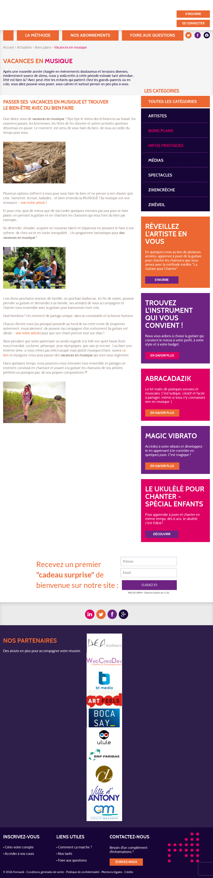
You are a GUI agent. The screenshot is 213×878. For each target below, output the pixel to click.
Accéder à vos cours (19, 854)
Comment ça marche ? (75, 847)
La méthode (38, 35)
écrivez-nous (126, 862)
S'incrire (162, 280)
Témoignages (142, 5)
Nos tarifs (65, 854)
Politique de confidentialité (82, 872)
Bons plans (43, 48)
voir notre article (33, 203)
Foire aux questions (152, 35)
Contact (198, 5)
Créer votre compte (19, 847)
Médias (155, 160)
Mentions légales (112, 872)
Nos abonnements (90, 35)
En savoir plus (162, 355)
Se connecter (193, 23)
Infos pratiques (165, 145)
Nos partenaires (172, 5)
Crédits (128, 872)
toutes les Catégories (172, 101)
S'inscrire (193, 14)
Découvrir (161, 534)
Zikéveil (156, 204)
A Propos (54, 5)
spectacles (160, 175)
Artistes (157, 116)
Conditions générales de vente (45, 872)
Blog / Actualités (81, 5)
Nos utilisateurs (113, 5)
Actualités (24, 48)
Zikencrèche (161, 190)
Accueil (8, 35)
